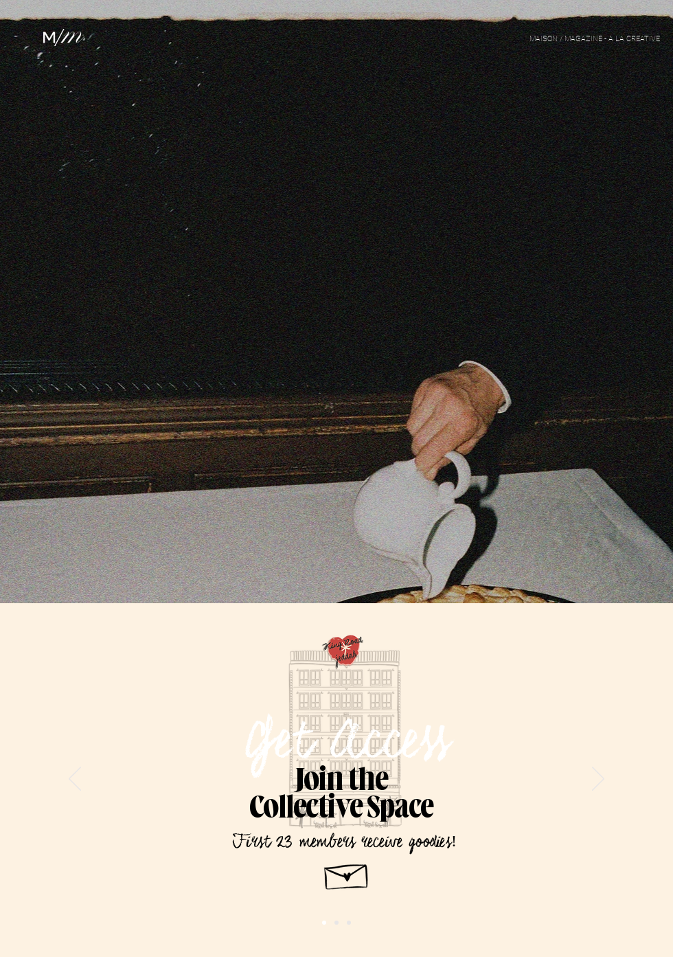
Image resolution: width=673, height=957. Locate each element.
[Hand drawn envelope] (347, 873)
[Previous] (75, 780)
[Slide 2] (336, 923)
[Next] (598, 780)
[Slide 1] (349, 923)
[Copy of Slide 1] (324, 923)
